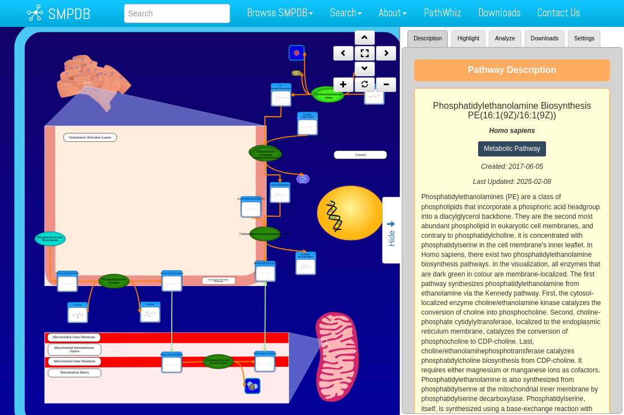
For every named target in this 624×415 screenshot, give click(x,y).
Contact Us (559, 13)
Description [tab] (428, 38)
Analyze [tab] (505, 38)
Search (346, 13)
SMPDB (69, 14)
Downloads (499, 13)
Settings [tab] (584, 38)
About (393, 13)
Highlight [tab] (468, 38)
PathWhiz (442, 13)
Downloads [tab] (544, 38)
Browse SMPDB (280, 13)
